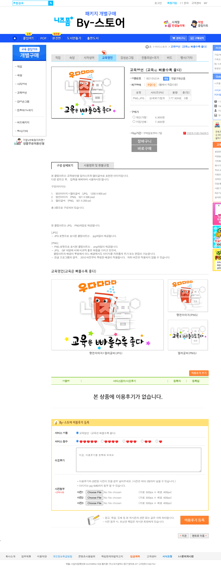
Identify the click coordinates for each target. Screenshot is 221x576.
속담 (19, 75)
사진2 (80, 497)
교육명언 (22, 93)
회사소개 (10, 556)
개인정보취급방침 (62, 556)
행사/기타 (22, 131)
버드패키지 (23, 122)
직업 (19, 66)
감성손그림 (23, 101)
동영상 (217, 68)
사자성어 (22, 84)
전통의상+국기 (25, 110)
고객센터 (196, 3)
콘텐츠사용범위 (86, 556)
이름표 (218, 174)
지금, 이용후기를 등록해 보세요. (138, 460)
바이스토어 (161, 46)
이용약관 (42, 556)
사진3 (80, 503)
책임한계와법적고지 (112, 556)
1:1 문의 (184, 3)
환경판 (218, 151)
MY (205, 3)
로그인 (158, 3)
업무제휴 (26, 556)
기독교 (217, 59)
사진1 (80, 492)
